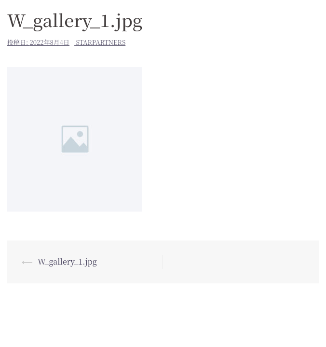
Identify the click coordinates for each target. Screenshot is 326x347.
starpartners (100, 42)
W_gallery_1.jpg (67, 261)
